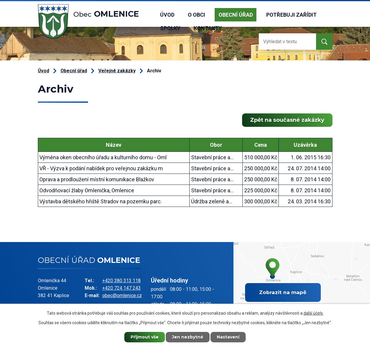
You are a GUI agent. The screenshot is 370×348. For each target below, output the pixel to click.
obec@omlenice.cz (122, 295)
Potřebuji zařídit (291, 15)
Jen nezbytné (187, 337)
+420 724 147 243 (121, 288)
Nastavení (228, 337)
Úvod (167, 15)
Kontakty (208, 28)
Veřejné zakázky (117, 71)
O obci (196, 15)
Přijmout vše (145, 337)
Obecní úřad (236, 15)
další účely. (313, 313)
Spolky (170, 28)
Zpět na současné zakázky (287, 120)
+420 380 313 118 (121, 280)
